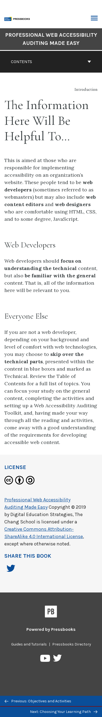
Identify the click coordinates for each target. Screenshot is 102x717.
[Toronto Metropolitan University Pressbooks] (18, 18)
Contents (51, 61)
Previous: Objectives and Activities (38, 701)
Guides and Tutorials (29, 644)
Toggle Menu (94, 18)
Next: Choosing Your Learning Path (63, 711)
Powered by (51, 629)
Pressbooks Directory (71, 644)
